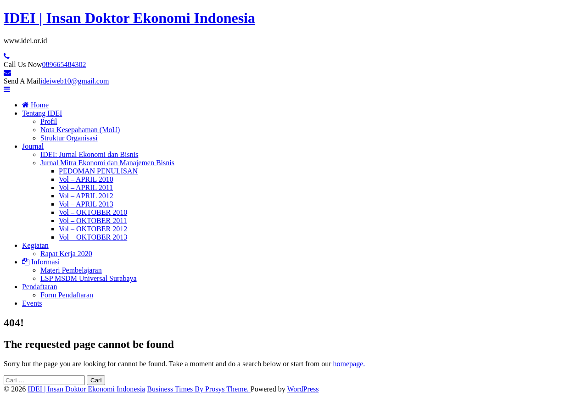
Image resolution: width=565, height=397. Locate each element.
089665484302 (64, 64)
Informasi (41, 262)
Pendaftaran (39, 287)
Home (35, 105)
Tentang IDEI (42, 113)
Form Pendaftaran (66, 295)
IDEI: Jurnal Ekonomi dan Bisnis (89, 154)
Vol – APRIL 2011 (86, 187)
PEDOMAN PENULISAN (98, 171)
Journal (33, 146)
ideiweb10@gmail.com (74, 81)
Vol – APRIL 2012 (86, 196)
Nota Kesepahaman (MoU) (80, 130)
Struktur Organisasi (69, 138)
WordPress (303, 389)
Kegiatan (35, 245)
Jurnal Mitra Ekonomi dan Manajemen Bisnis (107, 163)
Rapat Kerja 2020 (66, 253)
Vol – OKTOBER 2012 (93, 229)
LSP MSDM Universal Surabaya (88, 278)
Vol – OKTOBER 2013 (93, 237)
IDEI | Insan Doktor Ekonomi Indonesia (129, 18)
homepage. (349, 364)
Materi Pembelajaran (71, 270)
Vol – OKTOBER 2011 (93, 220)
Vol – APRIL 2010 (86, 179)
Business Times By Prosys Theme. (199, 389)
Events (32, 303)
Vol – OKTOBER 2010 (93, 212)
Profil (48, 121)
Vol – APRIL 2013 (86, 204)
